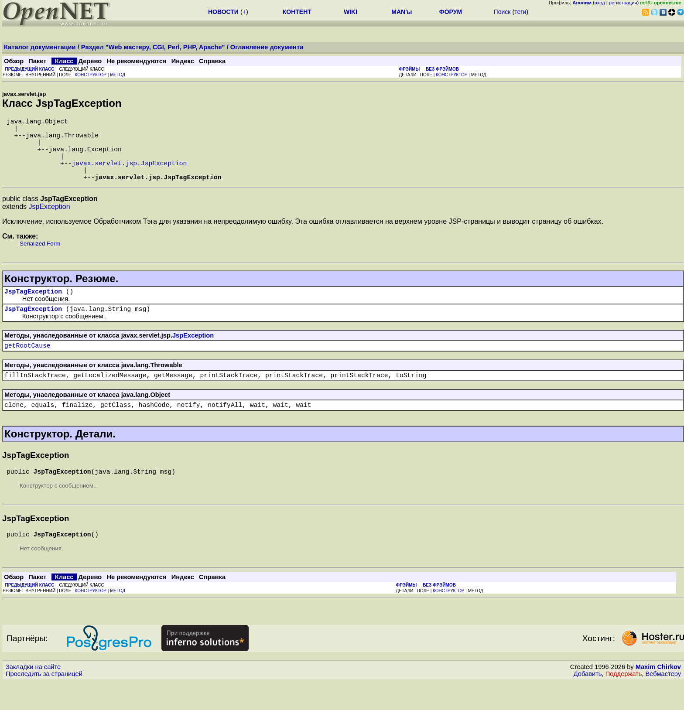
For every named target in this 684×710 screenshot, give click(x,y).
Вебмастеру (663, 701)
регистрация (623, 2)
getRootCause (27, 366)
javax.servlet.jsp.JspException (129, 175)
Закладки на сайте (33, 694)
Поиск (502, 11)
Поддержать (623, 701)
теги (520, 11)
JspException (49, 222)
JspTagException (33, 308)
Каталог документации (40, 47)
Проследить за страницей (44, 701)
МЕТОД (117, 74)
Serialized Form (40, 259)
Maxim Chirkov (658, 694)
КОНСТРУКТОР (90, 74)
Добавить (588, 701)
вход (600, 2)
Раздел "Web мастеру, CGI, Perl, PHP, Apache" (153, 47)
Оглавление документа (267, 47)
